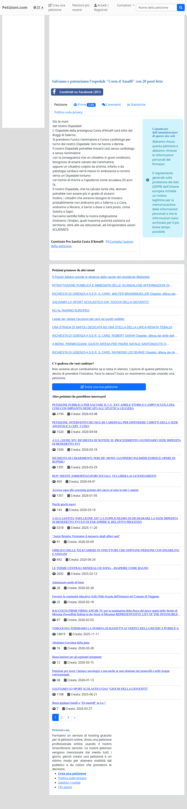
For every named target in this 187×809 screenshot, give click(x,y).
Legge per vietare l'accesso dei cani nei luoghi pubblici (88, 319)
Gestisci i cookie (69, 782)
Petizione (60, 104)
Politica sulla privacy (68, 112)
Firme (85, 104)
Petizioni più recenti (80, 7)
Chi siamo (65, 787)
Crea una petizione (56, 7)
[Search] (156, 7)
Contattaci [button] (124, 5)
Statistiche (136, 104)
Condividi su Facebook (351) (76, 92)
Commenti (111, 104)
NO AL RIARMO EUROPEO (70, 310)
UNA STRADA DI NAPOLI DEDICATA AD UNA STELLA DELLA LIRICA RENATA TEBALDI (112, 327)
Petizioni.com (14, 7)
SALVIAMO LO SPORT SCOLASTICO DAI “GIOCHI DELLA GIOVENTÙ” (100, 302)
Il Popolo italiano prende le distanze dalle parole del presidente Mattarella (100, 277)
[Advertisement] (117, 47)
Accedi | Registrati (101, 7)
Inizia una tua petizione (99, 387)
